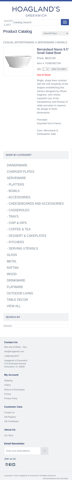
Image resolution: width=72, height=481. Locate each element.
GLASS (12, 254)
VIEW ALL (14, 306)
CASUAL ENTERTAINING (18, 42)
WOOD (12, 274)
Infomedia (64, 478)
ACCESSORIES (19, 197)
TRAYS (14, 216)
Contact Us (9, 412)
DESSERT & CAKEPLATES (27, 235)
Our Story (8, 435)
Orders (7, 385)
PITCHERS (16, 242)
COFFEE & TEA (20, 229)
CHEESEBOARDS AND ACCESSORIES (36, 203)
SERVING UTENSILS (23, 248)
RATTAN (13, 267)
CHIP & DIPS (18, 223)
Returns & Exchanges (14, 389)
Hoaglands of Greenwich (15, 360)
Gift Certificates (11, 421)
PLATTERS (16, 184)
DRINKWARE (16, 280)
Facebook (10, 465)
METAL (12, 261)
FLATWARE (15, 287)
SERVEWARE (46, 42)
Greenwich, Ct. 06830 (14, 366)
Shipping (8, 380)
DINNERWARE (17, 165)
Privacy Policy (10, 398)
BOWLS (62, 42)
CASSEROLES (19, 210)
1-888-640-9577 (11, 356)
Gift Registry (10, 417)
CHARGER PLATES (20, 171)
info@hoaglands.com (14, 351)
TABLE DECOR (17, 299)
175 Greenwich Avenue (15, 363)
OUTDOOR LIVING (20, 293)
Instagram (6, 465)
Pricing (7, 394)
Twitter (13, 465)
